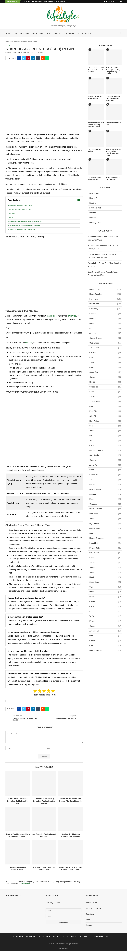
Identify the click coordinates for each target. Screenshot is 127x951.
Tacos (105, 518)
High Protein (105, 421)
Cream (105, 601)
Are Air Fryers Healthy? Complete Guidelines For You (17, 801)
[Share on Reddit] (43, 58)
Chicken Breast (105, 338)
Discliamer (25, 884)
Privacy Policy (91, 903)
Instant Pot (105, 543)
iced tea (28, 343)
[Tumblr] (84, 937)
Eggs (105, 499)
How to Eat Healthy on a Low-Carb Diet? (113, 178)
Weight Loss (105, 553)
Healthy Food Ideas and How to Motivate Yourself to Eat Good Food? (113, 152)
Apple (105, 362)
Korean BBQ (105, 475)
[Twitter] (106, 1)
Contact (89, 925)
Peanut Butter (105, 548)
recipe (105, 382)
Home (8, 33)
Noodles (105, 577)
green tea (72, 316)
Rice (105, 328)
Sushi (105, 479)
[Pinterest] (111, 1)
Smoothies (105, 387)
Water (13, 213)
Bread (105, 470)
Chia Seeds (105, 455)
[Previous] (22, 1)
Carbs (105, 367)
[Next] (24, 1)
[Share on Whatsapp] (47, 58)
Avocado (105, 494)
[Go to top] (63, 948)
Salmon (105, 562)
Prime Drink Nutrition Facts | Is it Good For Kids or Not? (113, 98)
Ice (12, 217)
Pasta (105, 596)
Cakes (105, 445)
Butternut (105, 484)
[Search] (121, 33)
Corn (105, 645)
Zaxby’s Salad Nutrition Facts (113, 124)
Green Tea (10, 701)
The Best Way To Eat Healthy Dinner (94, 178)
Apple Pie (105, 465)
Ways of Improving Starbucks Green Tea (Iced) (24, 225)
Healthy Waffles (105, 509)
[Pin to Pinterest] (28, 58)
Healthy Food (21, 33)
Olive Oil (105, 416)
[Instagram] (109, 1)
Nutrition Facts (105, 289)
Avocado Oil (105, 631)
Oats (105, 636)
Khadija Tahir (16, 52)
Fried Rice (105, 411)
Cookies (105, 533)
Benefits (105, 313)
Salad (105, 391)
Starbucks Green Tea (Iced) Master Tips (22, 229)
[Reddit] (121, 1)
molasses (105, 621)
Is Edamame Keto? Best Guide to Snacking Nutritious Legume (96, 124)
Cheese (105, 626)
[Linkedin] (113, 1)
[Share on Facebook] (19, 58)
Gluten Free (105, 343)
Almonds (105, 333)
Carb (105, 406)
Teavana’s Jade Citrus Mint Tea (21, 209)
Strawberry (105, 309)
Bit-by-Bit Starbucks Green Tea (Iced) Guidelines (25, 221)
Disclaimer (90, 914)
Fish (105, 357)
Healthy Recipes (105, 650)
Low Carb (105, 318)
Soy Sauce (105, 396)
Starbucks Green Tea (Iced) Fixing (20, 205)
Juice (105, 431)
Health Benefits (105, 294)
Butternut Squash (105, 450)
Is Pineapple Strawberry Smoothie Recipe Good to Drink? (44, 801)
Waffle (105, 616)
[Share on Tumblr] (38, 58)
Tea (105, 440)
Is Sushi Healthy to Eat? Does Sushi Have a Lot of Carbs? (45, 1)
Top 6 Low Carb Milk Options (94, 150)
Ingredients (105, 299)
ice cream (105, 514)
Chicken (105, 352)
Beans (105, 557)
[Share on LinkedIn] (33, 58)
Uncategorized (95, 223)
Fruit (105, 611)
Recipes (85, 33)
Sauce (105, 587)
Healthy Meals (105, 489)
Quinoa (105, 377)
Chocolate (105, 460)
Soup (105, 426)
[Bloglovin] (118, 1)
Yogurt (105, 572)
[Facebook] (104, 1)
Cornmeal (105, 504)
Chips (105, 606)
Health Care (52, 33)
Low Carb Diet (70, 33)
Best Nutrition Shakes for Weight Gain (95, 97)
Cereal (105, 640)
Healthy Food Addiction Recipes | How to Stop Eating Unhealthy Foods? (113, 71)
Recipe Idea (105, 304)
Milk (105, 435)
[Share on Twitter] (24, 58)
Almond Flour (105, 401)
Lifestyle (92, 203)
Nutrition (37, 33)
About (88, 920)
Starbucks (51, 316)
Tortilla (105, 567)
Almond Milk (105, 348)
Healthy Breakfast (105, 538)
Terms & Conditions (93, 908)
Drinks (105, 592)
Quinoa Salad (105, 528)
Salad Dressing (105, 582)
